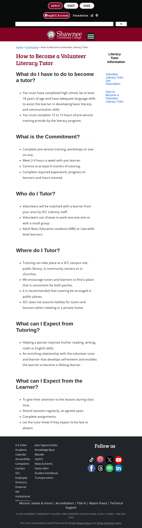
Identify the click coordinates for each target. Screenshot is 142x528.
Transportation (44, 478)
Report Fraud (98, 503)
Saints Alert (42, 468)
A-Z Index (20, 445)
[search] (64, 24)
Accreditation (65, 503)
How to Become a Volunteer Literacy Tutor (114, 96)
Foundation (80, 15)
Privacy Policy (84, 523)
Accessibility (22, 459)
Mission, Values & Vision (36, 503)
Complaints (22, 463)
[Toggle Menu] (91, 36)
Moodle (39, 454)
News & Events (44, 463)
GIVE (87, 6)
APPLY (55, 6)
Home (19, 47)
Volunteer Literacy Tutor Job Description (114, 79)
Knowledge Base (45, 450)
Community (31, 47)
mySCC (39, 459)
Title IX (81, 503)
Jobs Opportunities (46, 445)
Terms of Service (106, 523)
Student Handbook (46, 473)
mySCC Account (56, 15)
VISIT (71, 6)
